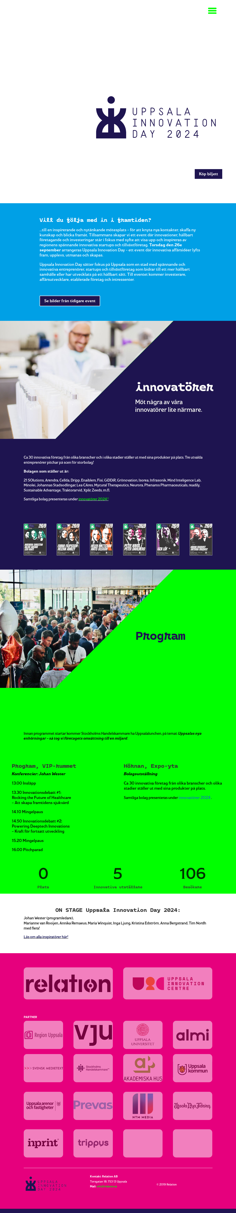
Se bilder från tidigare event (69, 301)
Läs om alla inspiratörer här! (46, 937)
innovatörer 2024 (93, 499)
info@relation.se (107, 1186)
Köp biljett (208, 174)
